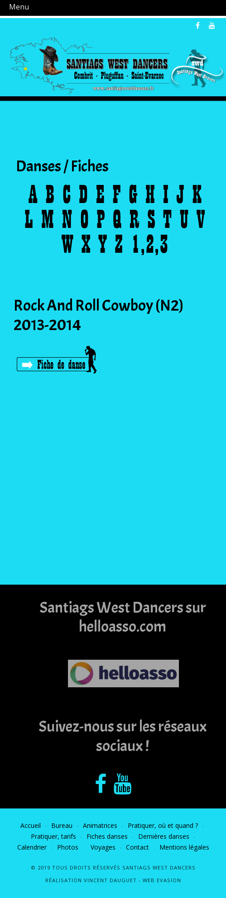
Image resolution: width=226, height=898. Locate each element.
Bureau (61, 825)
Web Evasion (162, 880)
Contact (137, 847)
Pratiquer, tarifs (53, 836)
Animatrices (100, 825)
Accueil (30, 825)
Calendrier (32, 847)
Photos (68, 847)
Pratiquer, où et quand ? (163, 825)
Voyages (103, 847)
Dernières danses (163, 836)
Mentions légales (184, 847)
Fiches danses (107, 836)
